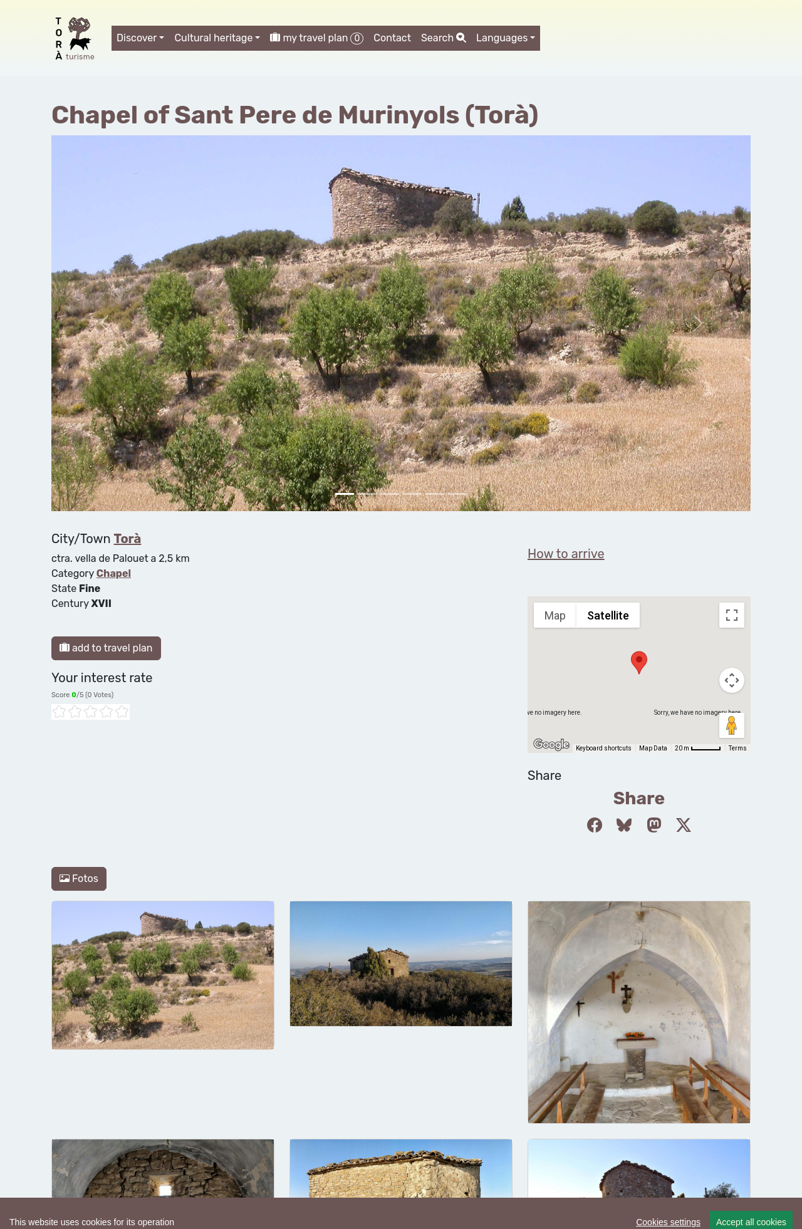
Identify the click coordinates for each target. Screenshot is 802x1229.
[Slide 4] (434, 494)
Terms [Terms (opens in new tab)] (738, 748)
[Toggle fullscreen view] (731, 615)
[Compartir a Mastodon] (654, 825)
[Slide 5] (457, 494)
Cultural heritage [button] (213, 38)
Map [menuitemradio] (555, 615)
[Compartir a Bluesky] (624, 825)
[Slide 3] (412, 494)
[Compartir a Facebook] (594, 825)
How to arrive (566, 553)
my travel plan (316, 38)
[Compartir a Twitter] (683, 825)
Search (443, 38)
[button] (639, 663)
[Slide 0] (344, 494)
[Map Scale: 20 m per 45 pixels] (698, 748)
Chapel (113, 573)
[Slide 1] (367, 494)
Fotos (79, 878)
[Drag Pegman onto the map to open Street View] (731, 725)
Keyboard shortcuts (604, 748)
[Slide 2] (389, 494)
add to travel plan (106, 648)
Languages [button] (502, 38)
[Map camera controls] (731, 680)
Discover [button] (137, 38)
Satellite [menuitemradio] (608, 615)
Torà (128, 538)
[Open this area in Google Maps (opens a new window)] (551, 745)
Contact (392, 38)
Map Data (653, 748)
